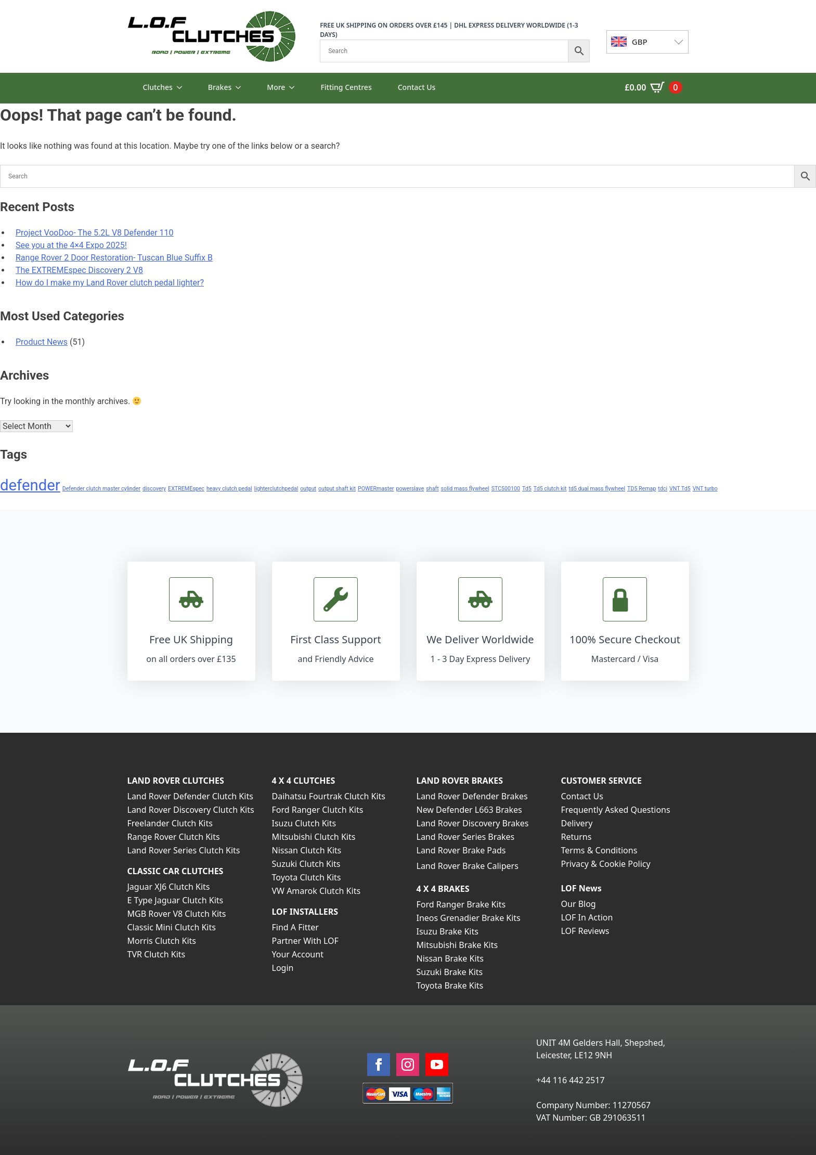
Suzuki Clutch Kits (306, 864)
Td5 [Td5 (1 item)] (527, 488)
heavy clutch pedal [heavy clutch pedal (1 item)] (229, 488)
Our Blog (578, 904)
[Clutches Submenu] (182, 87)
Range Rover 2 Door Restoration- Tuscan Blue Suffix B (114, 258)
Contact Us (417, 87)
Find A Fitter (295, 927)
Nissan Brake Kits (450, 958)
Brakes (219, 87)
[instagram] (407, 1064)
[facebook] (378, 1064)
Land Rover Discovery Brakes (473, 823)
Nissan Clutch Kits (307, 850)
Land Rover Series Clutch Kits (183, 850)
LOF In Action (587, 917)
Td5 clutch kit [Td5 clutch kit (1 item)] (550, 488)
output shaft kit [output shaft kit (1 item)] (337, 488)
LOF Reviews (585, 931)
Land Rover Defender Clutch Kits (190, 796)
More (276, 87)
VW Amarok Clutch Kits (316, 891)
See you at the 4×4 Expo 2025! (71, 245)
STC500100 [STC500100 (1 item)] (505, 488)
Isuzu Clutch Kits (304, 823)
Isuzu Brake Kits (447, 931)
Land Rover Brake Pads (461, 850)
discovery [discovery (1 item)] (154, 488)
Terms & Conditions (599, 850)
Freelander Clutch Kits (170, 823)
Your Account (297, 954)
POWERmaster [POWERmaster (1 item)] (376, 488)
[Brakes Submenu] (241, 87)
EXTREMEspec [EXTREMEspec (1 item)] (186, 488)
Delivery (577, 823)
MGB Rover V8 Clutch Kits (176, 914)
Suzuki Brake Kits (450, 972)
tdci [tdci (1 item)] (662, 488)
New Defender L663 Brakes (469, 810)
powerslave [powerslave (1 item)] (410, 488)
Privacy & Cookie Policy (606, 864)
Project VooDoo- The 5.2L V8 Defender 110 (95, 233)
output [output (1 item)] (308, 488)
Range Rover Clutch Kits (173, 837)
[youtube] (436, 1064)
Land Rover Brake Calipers (468, 866)
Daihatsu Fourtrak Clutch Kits (328, 796)
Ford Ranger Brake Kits (461, 904)
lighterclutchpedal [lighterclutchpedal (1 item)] (276, 488)
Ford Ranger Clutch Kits (318, 810)
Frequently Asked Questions (615, 810)
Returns (576, 837)
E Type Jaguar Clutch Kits (175, 900)
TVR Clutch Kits (156, 954)
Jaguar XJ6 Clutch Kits (168, 887)
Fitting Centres (345, 87)
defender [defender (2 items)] (30, 485)
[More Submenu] (295, 87)
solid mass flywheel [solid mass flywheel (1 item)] (465, 488)
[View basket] (653, 87)
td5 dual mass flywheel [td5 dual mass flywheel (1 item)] (596, 488)
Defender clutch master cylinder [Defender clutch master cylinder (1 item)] (101, 488)
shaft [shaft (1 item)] (432, 488)
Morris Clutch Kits (161, 941)
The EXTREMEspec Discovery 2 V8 (79, 270)
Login (283, 968)
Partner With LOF (305, 941)
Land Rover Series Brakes (466, 837)
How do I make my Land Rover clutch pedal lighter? (110, 283)
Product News (42, 342)
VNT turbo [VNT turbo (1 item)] (705, 488)
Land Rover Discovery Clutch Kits (190, 810)
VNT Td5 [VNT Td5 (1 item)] (680, 488)
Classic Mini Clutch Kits (171, 927)
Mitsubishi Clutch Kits (314, 837)
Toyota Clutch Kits (306, 877)
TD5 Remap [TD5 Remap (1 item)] (641, 488)
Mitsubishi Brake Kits (457, 945)
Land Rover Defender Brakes (472, 796)
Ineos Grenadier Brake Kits (469, 918)
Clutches (158, 87)
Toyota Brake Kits (450, 985)
